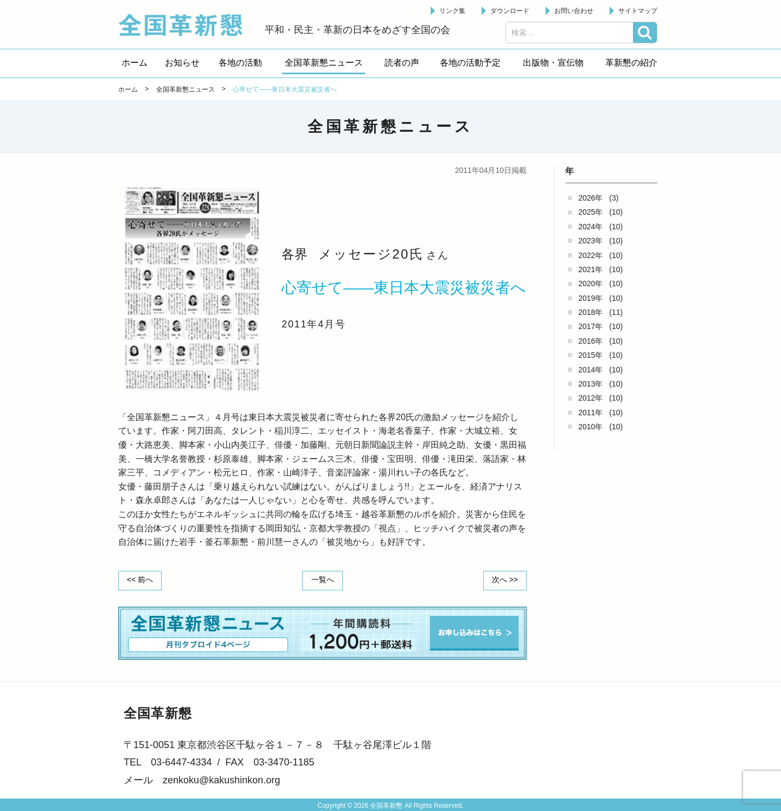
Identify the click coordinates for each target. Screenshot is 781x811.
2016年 (590, 341)
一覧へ (322, 580)
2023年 (590, 240)
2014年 (590, 369)
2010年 (590, 426)
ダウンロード (509, 11)
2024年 (590, 226)
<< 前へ (140, 580)
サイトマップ (637, 11)
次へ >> (504, 580)
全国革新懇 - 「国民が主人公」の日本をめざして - (186, 25)
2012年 (590, 398)
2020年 (590, 283)
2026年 (590, 198)
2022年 (590, 255)
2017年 (590, 326)
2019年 (590, 298)
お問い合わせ (573, 11)
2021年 (590, 269)
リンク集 (452, 11)
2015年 (590, 355)
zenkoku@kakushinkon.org (221, 779)
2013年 (590, 383)
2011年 (590, 412)
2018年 (590, 312)
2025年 (590, 212)
